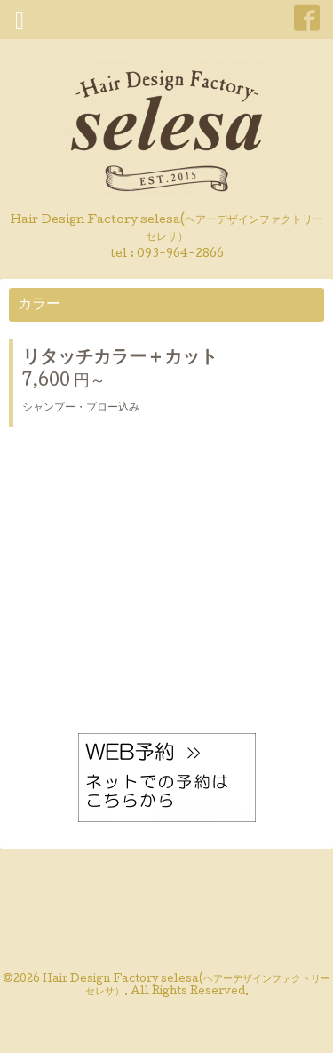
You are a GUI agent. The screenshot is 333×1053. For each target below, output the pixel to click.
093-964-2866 (180, 254)
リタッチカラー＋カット (120, 359)
